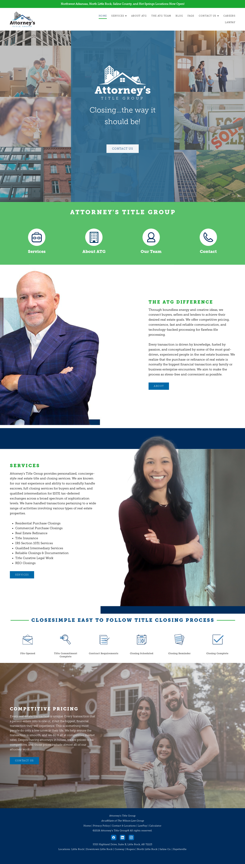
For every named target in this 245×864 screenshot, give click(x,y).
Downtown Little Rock (99, 849)
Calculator (155, 825)
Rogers (130, 849)
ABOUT (159, 386)
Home (103, 16)
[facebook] (113, 837)
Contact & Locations (124, 825)
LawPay (230, 22)
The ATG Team (161, 16)
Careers (229, 16)
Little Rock (77, 849)
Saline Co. (165, 849)
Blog (179, 16)
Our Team (151, 251)
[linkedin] (122, 837)
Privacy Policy (101, 825)
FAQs (191, 16)
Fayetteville (179, 849)
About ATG (139, 16)
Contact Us (209, 16)
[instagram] (131, 837)
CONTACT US (24, 760)
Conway (119, 849)
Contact (208, 251)
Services (119, 16)
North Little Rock (147, 849)
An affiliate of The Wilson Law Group (122, 820)
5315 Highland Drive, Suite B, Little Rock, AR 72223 (122, 844)
